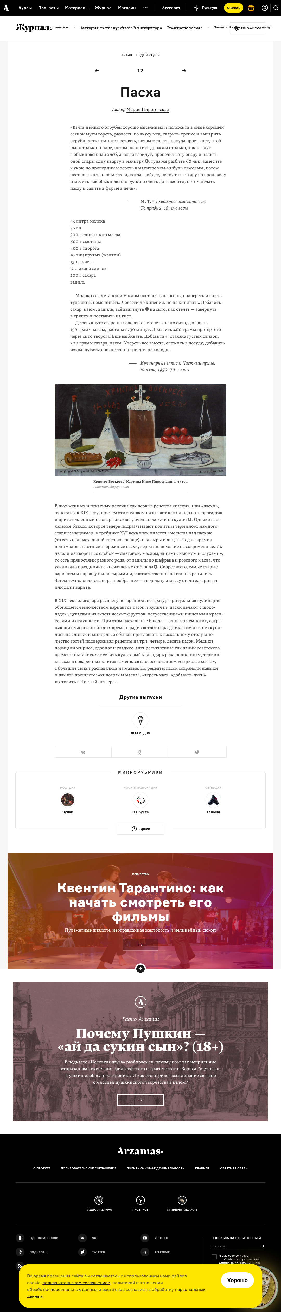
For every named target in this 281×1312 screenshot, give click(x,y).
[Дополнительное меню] (145, 8)
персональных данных (74, 1289)
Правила (202, 1168)
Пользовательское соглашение (88, 1168)
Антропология (185, 28)
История (90, 28)
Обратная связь (234, 1168)
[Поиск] (276, 8)
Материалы (76, 7)
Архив (126, 55)
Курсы (25, 7)
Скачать (233, 8)
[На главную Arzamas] (6, 8)
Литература (150, 28)
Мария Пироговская (147, 109)
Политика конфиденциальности (156, 1168)
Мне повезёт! (251, 28)
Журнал (103, 7)
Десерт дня (150, 55)
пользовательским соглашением (76, 1282)
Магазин (127, 7)
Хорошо (237, 1280)
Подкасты (48, 7)
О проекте (41, 1168)
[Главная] (140, 1151)
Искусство (118, 28)
